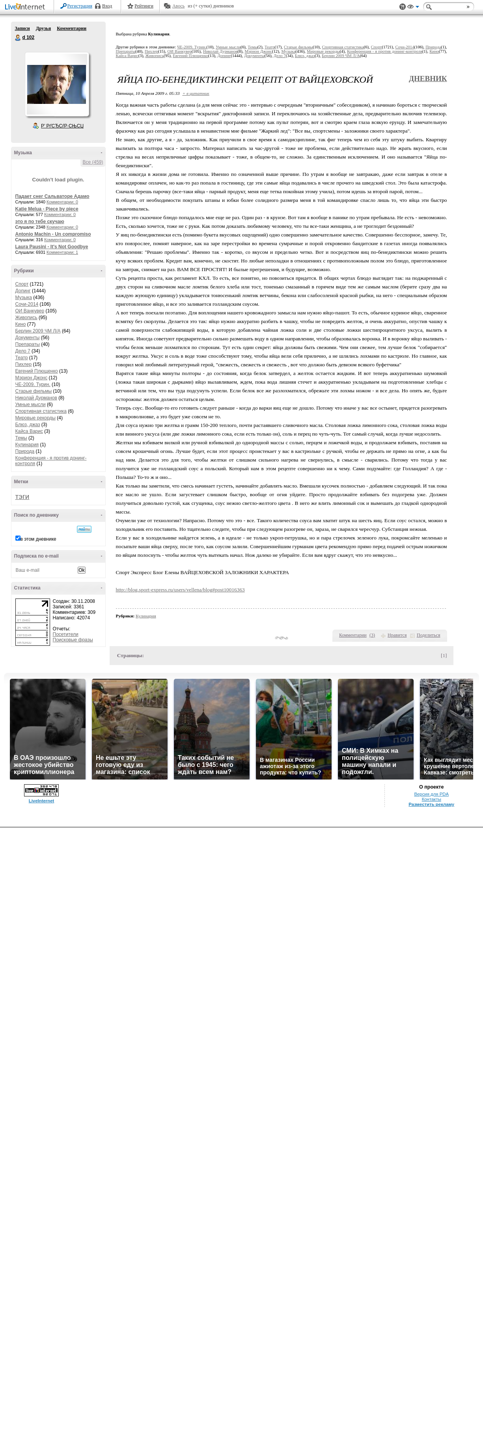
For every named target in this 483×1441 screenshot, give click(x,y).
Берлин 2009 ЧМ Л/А (38, 331)
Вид (413, 8)
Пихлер (23, 364)
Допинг (23, 291)
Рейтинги (143, 6)
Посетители (65, 634)
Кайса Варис (29, 431)
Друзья (43, 28)
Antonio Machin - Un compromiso (53, 234)
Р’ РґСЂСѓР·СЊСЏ (62, 126)
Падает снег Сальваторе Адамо (52, 196)
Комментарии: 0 (62, 202)
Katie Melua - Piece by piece (46, 209)
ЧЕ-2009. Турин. (32, 384)
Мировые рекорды (35, 418)
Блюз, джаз (27, 424)
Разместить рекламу (431, 804)
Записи (22, 28)
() (372, 635)
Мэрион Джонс (31, 378)
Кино (20, 324)
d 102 (18, 38)
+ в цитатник (195, 93)
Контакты (431, 799)
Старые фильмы (33, 391)
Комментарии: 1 (62, 252)
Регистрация (80, 6)
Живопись (26, 317)
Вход (107, 6)
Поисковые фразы (73, 640)
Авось (178, 6)
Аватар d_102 (56, 84)
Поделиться (428, 635)
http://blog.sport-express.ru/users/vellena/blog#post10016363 (180, 590)
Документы (27, 337)
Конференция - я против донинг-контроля (384, 51)
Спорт (22, 284)
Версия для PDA (431, 794)
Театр (21, 357)
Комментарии (71, 28)
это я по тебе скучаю (39, 221)
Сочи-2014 (27, 304)
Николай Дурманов (36, 398)
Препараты (27, 344)
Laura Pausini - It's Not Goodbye (51, 246)
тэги (22, 496)
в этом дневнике (38, 539)
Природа (25, 451)
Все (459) (92, 162)
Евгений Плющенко (36, 371)
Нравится (397, 635)
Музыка (23, 297)
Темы (21, 438)
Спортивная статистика (41, 411)
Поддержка (402, 7)
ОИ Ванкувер (30, 311)
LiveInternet (26, 7)
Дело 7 (22, 351)
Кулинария (27, 444)
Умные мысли (30, 404)
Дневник (428, 78)
